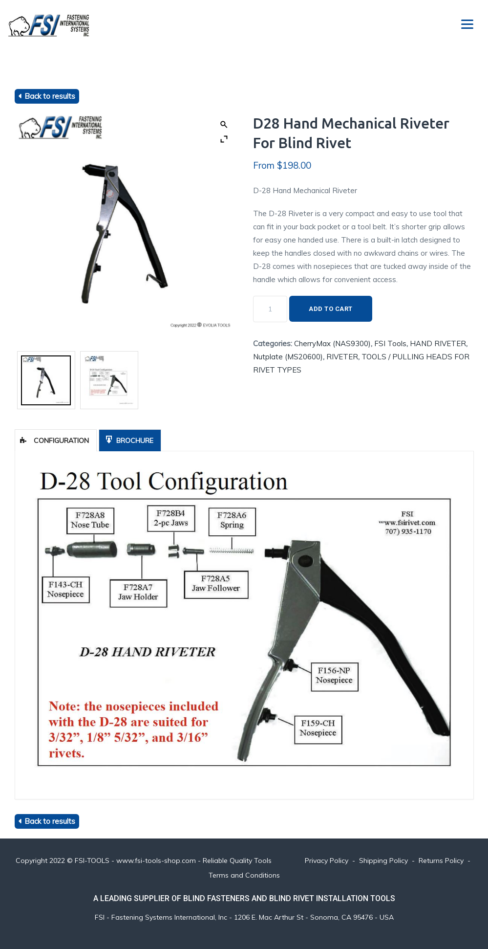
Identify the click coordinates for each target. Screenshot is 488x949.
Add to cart (331, 308)
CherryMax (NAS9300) (332, 343)
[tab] (56, 440)
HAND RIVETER (438, 343)
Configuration (54, 440)
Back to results (49, 96)
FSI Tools (390, 343)
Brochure (128, 440)
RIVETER (342, 356)
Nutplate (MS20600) (288, 356)
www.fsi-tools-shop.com (156, 860)
